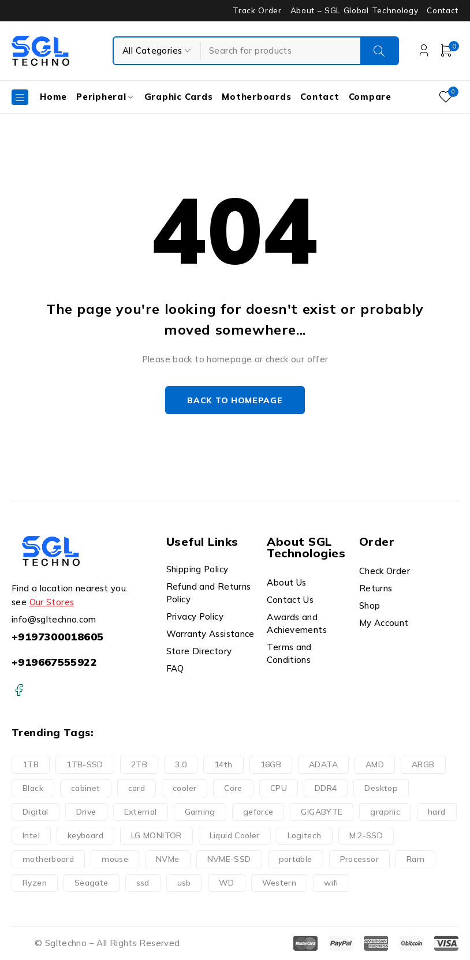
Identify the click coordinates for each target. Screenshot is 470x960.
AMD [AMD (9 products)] (374, 765)
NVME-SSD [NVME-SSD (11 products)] (229, 859)
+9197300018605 (57, 636)
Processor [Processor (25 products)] (359, 859)
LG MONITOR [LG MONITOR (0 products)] (156, 836)
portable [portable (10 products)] (295, 859)
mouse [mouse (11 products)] (115, 859)
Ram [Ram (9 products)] (415, 859)
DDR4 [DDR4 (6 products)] (326, 788)
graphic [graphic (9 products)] (385, 812)
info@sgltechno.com (54, 619)
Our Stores (51, 602)
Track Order (257, 10)
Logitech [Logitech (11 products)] (305, 836)
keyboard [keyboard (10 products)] (85, 836)
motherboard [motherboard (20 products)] (48, 859)
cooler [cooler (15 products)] (184, 788)
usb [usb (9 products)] (184, 883)
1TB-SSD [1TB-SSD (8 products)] (84, 765)
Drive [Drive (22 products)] (86, 812)
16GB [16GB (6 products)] (271, 765)
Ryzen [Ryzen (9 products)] (35, 883)
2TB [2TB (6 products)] (139, 765)
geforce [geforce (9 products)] (258, 812)
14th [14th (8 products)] (223, 765)
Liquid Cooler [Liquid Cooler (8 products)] (235, 836)
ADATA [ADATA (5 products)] (323, 765)
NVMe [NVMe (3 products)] (168, 859)
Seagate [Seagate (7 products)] (91, 883)
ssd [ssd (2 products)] (143, 883)
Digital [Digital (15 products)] (36, 812)
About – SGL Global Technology (354, 10)
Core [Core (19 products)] (233, 788)
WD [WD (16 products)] (226, 883)
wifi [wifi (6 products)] (331, 883)
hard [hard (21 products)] (437, 812)
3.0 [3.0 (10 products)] (180, 765)
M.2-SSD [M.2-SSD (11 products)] (366, 836)
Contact (442, 10)
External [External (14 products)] (140, 812)
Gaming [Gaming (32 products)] (200, 812)
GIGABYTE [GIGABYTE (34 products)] (321, 812)
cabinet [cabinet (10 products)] (85, 788)
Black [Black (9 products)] (33, 788)
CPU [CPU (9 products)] (278, 788)
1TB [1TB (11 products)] (31, 765)
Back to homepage (234, 400)
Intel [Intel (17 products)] (31, 836)
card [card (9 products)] (137, 788)
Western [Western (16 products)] (279, 883)
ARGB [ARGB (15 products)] (423, 765)
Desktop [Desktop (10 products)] (381, 788)
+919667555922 (54, 662)
